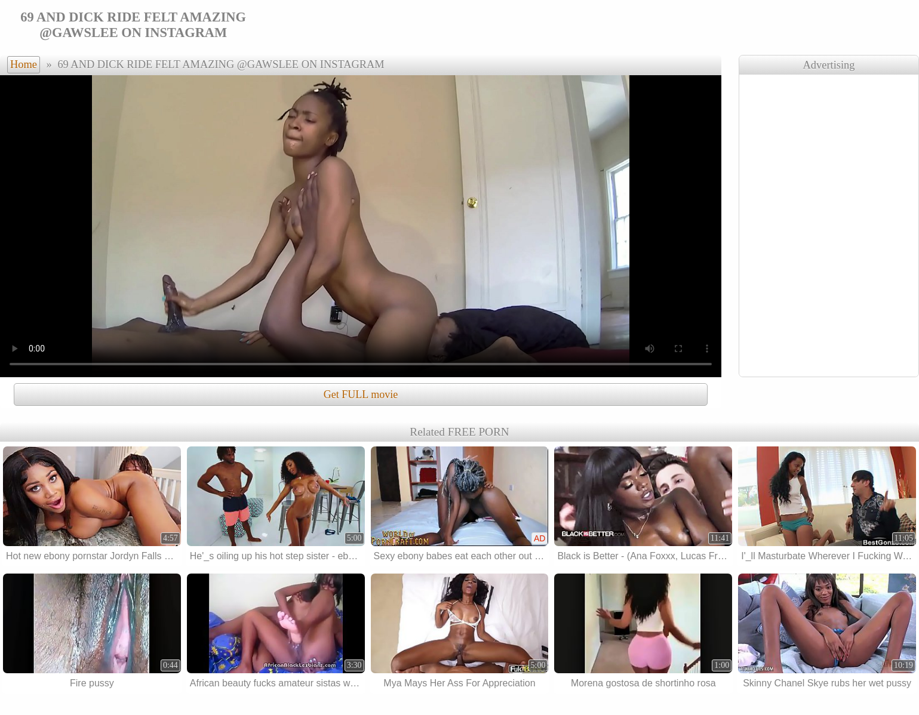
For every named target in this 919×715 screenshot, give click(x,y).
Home (23, 64)
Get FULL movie (361, 394)
